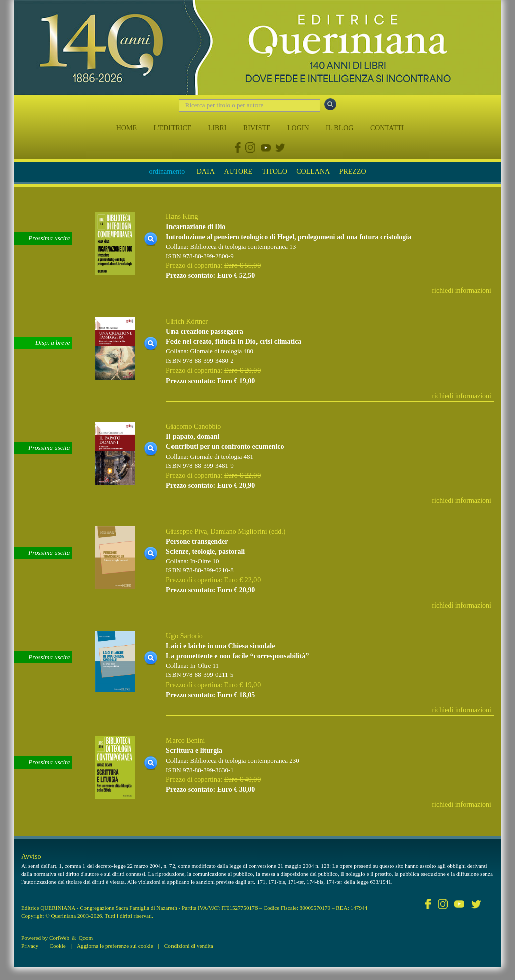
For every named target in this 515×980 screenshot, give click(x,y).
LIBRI (217, 128)
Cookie (57, 946)
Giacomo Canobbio (193, 426)
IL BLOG (339, 128)
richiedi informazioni (461, 290)
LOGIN (298, 128)
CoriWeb (59, 938)
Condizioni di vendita (188, 946)
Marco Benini (185, 740)
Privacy (29, 946)
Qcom (86, 938)
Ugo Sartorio (184, 636)
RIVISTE (257, 128)
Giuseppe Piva (186, 531)
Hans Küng (182, 216)
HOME (126, 128)
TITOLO (274, 171)
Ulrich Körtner (187, 321)
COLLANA (313, 171)
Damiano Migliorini (238, 531)
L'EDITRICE (172, 128)
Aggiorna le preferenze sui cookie (115, 946)
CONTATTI (387, 128)
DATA (206, 171)
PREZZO (352, 171)
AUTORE (238, 171)
